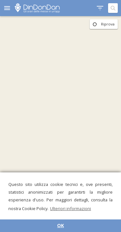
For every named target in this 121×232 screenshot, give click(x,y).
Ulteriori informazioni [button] (70, 208)
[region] (60, 124)
